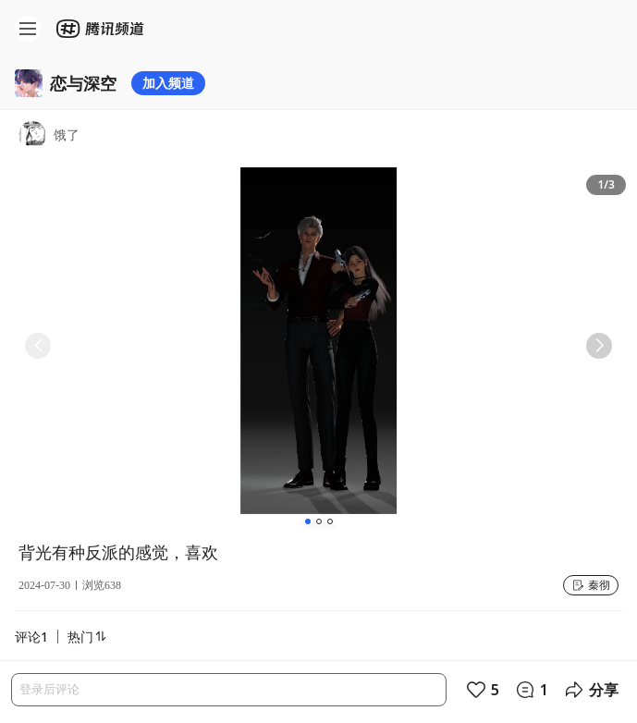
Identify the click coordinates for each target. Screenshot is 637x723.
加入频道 (168, 83)
